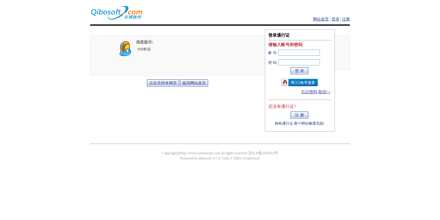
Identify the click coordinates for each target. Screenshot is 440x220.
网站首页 (321, 19)
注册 (346, 19)
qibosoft (253, 158)
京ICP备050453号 (263, 153)
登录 (335, 19)
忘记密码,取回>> (316, 92)
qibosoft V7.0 (209, 158)
